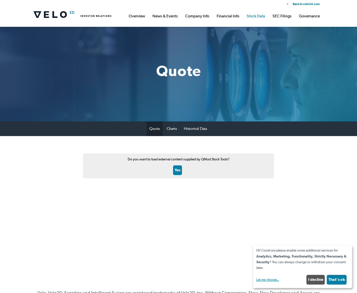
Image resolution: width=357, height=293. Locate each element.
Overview (137, 16)
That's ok (336, 280)
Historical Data (195, 128)
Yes (177, 170)
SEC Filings (282, 16)
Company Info (197, 16)
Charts (172, 128)
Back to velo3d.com (306, 4)
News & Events (165, 16)
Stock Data (256, 16)
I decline (315, 280)
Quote (154, 128)
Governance (309, 16)
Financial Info (228, 16)
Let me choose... (267, 280)
